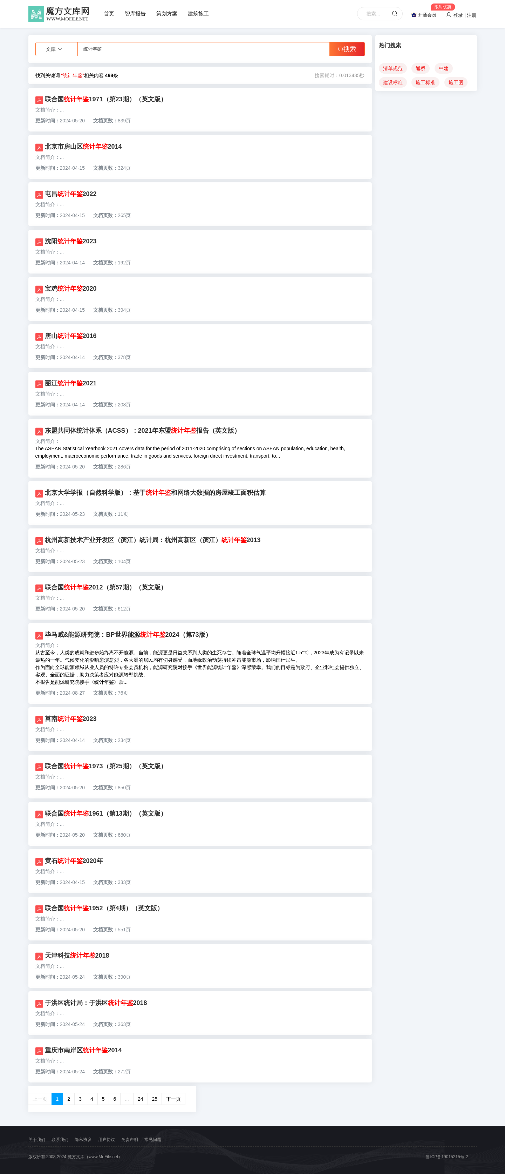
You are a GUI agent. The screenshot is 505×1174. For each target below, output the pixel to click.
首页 (109, 13)
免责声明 (129, 1139)
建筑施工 (198, 13)
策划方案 (166, 13)
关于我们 (36, 1139)
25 (155, 1099)
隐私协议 (83, 1139)
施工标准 (425, 82)
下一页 (173, 1099)
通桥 (420, 68)
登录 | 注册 (461, 15)
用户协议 (106, 1139)
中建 (444, 68)
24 (140, 1099)
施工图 (456, 82)
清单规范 (393, 68)
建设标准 (393, 82)
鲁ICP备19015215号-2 (447, 1156)
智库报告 (135, 13)
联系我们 (60, 1139)
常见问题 (152, 1139)
